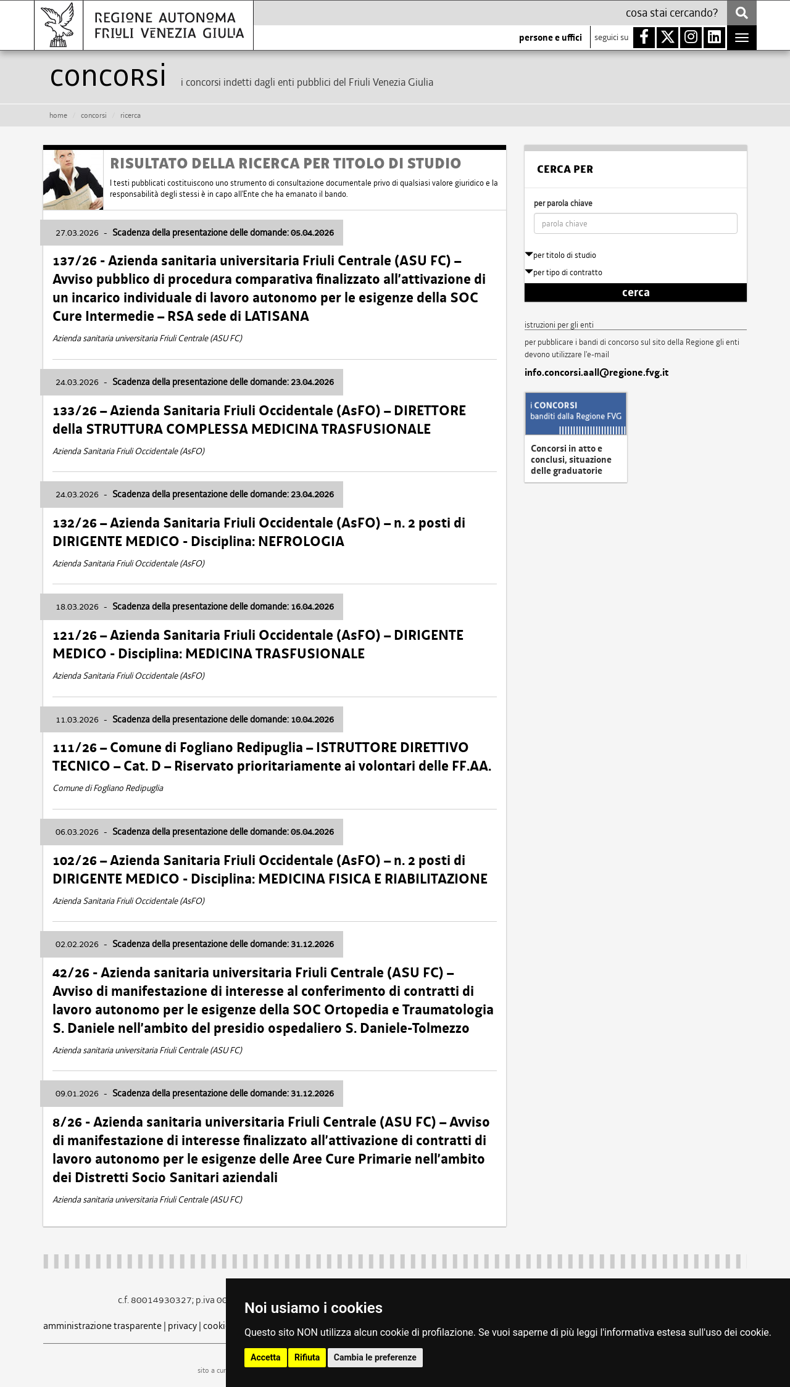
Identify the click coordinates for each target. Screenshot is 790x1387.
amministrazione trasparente (102, 1325)
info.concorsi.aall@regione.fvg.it (596, 372)
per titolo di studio (560, 255)
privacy (182, 1325)
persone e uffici (550, 37)
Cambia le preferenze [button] (375, 1357)
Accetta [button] (266, 1357)
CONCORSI (94, 115)
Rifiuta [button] (307, 1357)
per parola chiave (563, 203)
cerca (636, 292)
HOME (58, 115)
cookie (216, 1325)
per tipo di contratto (563, 272)
